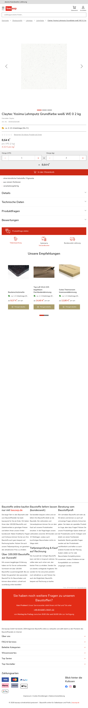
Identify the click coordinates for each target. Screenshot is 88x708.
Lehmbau (29, 20)
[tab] (44, 193)
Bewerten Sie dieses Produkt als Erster (28, 135)
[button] (6, 66)
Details (6, 193)
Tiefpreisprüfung (16, 243)
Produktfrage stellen (20, 231)
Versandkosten (44, 245)
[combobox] (44, 15)
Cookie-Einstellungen (40, 696)
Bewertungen (10, 220)
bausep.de (75, 703)
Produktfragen (11, 211)
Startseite (5, 20)
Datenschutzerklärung (57, 696)
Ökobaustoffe (17, 20)
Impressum (27, 696)
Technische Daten (13, 202)
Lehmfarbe (40, 20)
